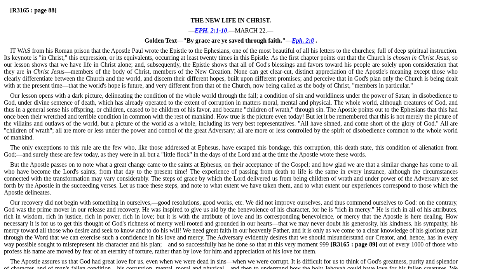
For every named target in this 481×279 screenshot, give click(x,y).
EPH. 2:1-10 (211, 30)
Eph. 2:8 (303, 40)
